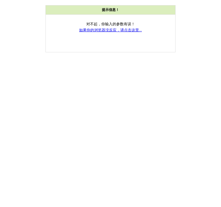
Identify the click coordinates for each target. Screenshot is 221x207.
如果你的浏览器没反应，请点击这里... (110, 30)
